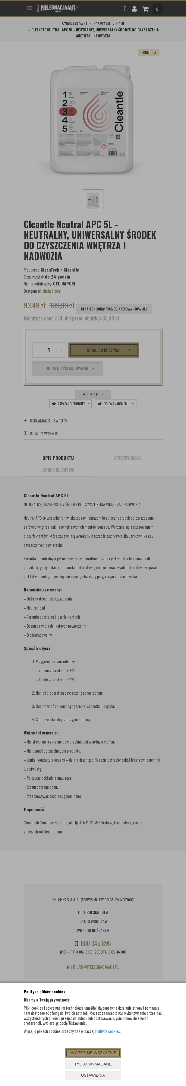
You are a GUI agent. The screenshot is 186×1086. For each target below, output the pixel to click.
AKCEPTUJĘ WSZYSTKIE (93, 1052)
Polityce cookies (107, 1031)
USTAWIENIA (93, 1075)
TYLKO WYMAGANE (93, 1064)
